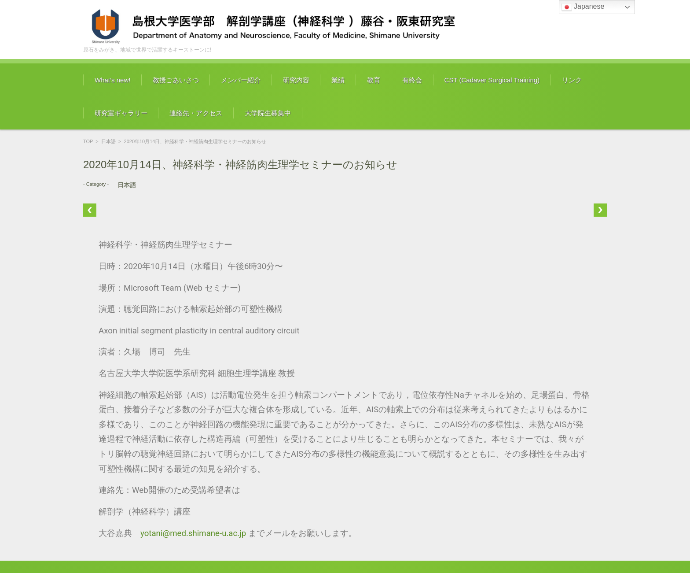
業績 (338, 80)
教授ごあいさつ (176, 80)
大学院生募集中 (268, 113)
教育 (373, 80)
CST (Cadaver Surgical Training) (492, 80)
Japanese (583, 7)
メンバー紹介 (241, 80)
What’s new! (112, 80)
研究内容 (296, 80)
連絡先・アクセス (195, 113)
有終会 (412, 80)
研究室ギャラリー (121, 113)
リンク (572, 80)
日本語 (108, 141)
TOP (88, 141)
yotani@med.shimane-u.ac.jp (193, 533)
